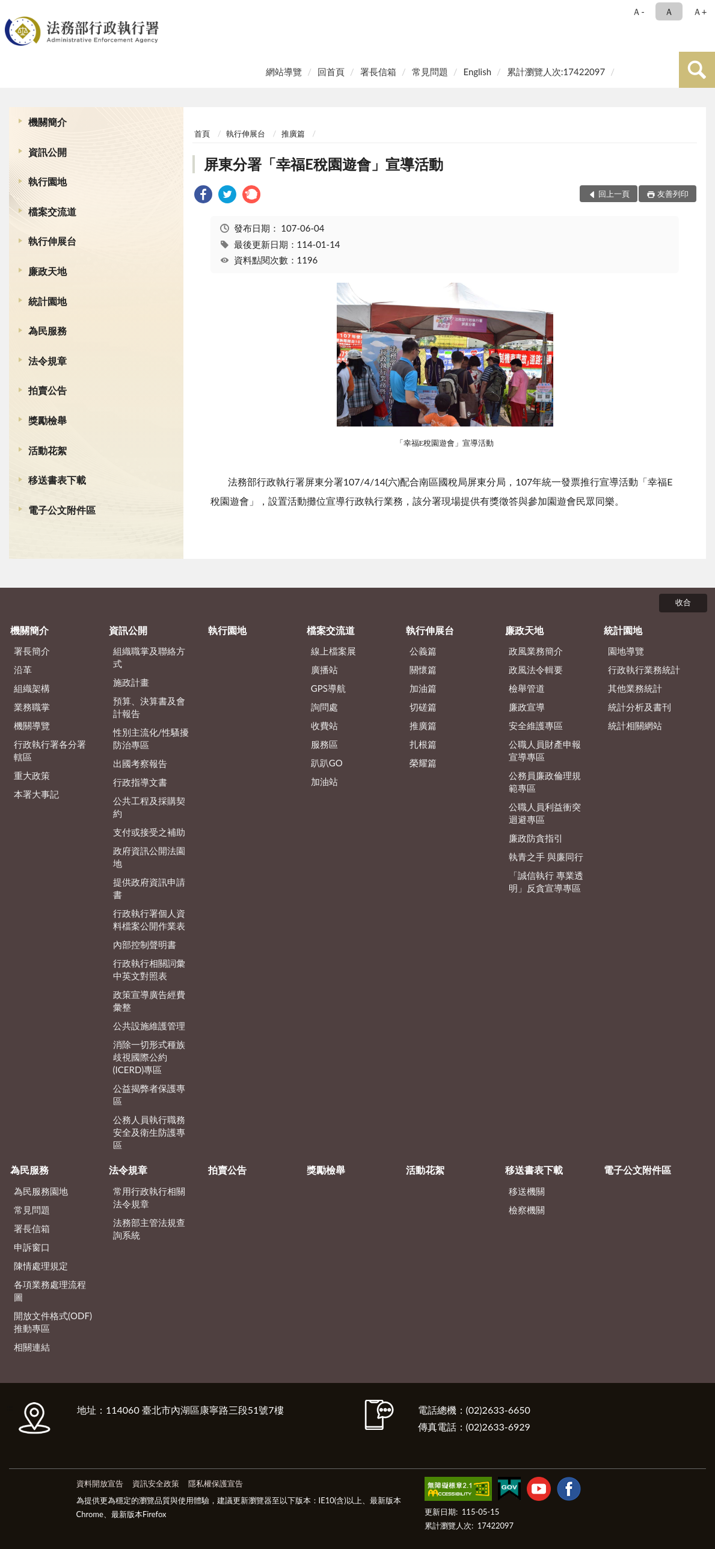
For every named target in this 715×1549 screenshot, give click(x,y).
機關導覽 (32, 725)
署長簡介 (32, 650)
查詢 (697, 70)
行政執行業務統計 (644, 669)
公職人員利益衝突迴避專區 (545, 813)
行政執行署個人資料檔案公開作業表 (149, 919)
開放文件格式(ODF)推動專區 (53, 1322)
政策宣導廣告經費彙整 (149, 1000)
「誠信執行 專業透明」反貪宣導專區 (546, 881)
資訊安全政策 (155, 1483)
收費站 (324, 725)
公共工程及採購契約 (149, 807)
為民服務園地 (41, 1191)
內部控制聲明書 (144, 944)
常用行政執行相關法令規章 (149, 1197)
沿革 (23, 669)
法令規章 (47, 360)
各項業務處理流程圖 (50, 1290)
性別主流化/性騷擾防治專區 (151, 738)
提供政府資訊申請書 (149, 888)
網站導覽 (284, 71)
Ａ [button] (669, 11)
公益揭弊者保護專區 (149, 1094)
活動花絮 (47, 450)
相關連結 (32, 1346)
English (477, 71)
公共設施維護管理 (149, 1025)
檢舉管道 (527, 688)
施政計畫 (131, 682)
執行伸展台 (52, 241)
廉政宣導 (527, 706)
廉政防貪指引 (536, 838)
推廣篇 (293, 133)
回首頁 (331, 71)
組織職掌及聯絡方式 (149, 657)
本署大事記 (36, 794)
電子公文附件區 (62, 510)
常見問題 (430, 71)
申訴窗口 (32, 1247)
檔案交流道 (52, 211)
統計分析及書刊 (639, 706)
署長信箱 (378, 71)
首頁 (202, 133)
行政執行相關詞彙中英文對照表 (149, 969)
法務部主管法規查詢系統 (149, 1228)
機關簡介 (47, 122)
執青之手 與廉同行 (546, 856)
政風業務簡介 (536, 650)
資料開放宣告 (99, 1483)
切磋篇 (423, 706)
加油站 (324, 781)
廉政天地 (47, 271)
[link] (203, 195)
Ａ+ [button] (700, 11)
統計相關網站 (635, 725)
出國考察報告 (140, 763)
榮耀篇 (423, 762)
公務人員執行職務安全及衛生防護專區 (149, 1132)
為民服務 (47, 330)
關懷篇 (423, 669)
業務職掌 (32, 706)
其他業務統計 (635, 688)
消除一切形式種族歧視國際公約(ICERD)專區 (149, 1057)
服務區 (324, 744)
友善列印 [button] (673, 194)
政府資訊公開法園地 (149, 857)
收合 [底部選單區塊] (683, 602)
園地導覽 (626, 650)
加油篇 (423, 688)
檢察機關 (527, 1209)
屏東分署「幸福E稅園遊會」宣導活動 (323, 164)
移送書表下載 (57, 479)
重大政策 (32, 775)
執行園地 (47, 181)
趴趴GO (327, 762)
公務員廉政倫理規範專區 (545, 781)
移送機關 (527, 1191)
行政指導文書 (140, 782)
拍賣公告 (47, 390)
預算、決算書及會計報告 (149, 707)
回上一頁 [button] (614, 194)
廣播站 (324, 669)
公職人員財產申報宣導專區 (545, 750)
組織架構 (32, 688)
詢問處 (324, 706)
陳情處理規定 (41, 1265)
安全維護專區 (536, 725)
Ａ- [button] (638, 11)
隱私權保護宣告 (215, 1483)
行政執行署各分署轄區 (50, 750)
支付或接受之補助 (149, 832)
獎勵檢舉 (47, 420)
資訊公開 (47, 152)
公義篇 (423, 650)
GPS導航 (328, 688)
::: (11, 10)
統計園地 (47, 301)
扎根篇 (423, 744)
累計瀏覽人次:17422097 (556, 71)
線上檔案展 (333, 650)
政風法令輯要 (536, 669)
